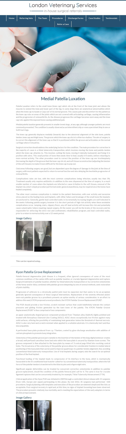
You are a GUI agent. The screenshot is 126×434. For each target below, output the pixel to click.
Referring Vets (26, 18)
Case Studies (94, 18)
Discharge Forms (75, 18)
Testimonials (111, 18)
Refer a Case (63, 24)
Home (11, 18)
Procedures (57, 18)
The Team (42, 18)
